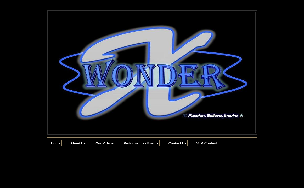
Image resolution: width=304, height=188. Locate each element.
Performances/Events (141, 143)
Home (55, 143)
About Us (78, 143)
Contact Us (177, 143)
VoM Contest (206, 143)
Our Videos (104, 143)
